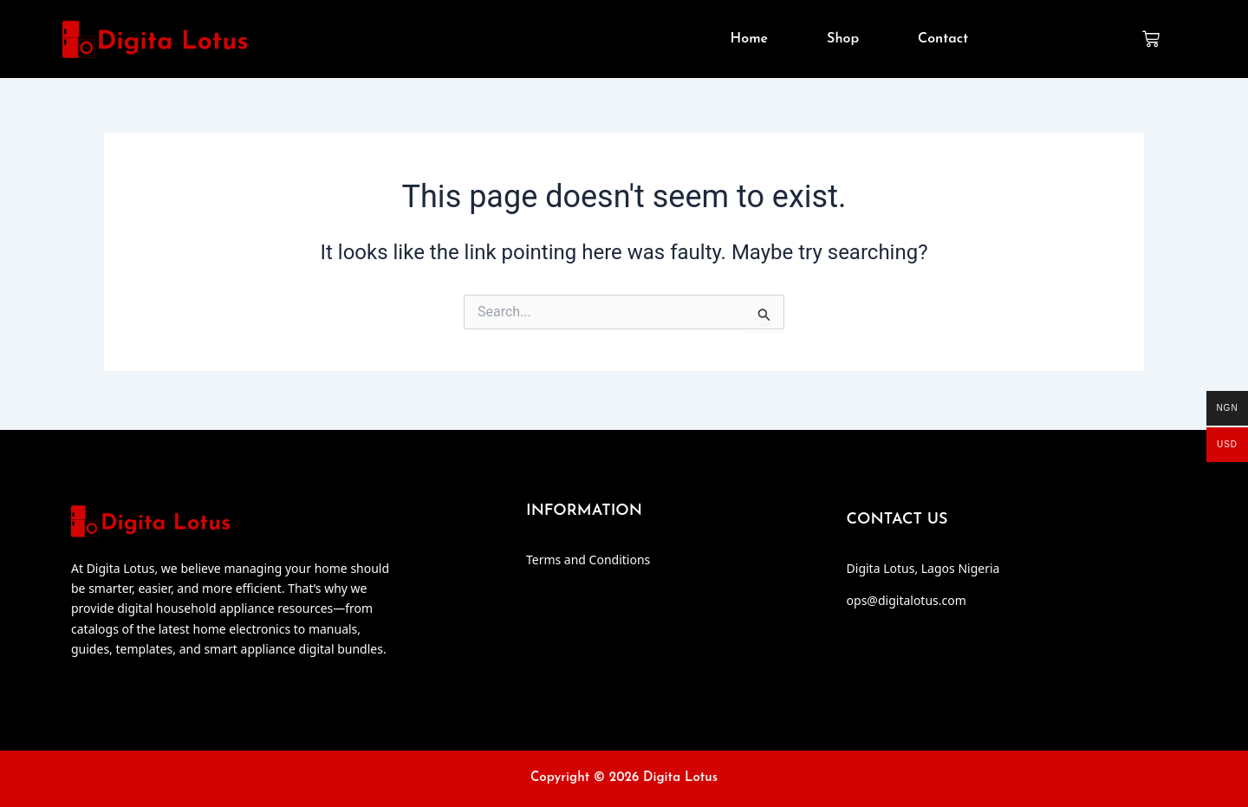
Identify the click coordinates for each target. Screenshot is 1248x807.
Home (750, 41)
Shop (843, 41)
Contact (943, 41)
